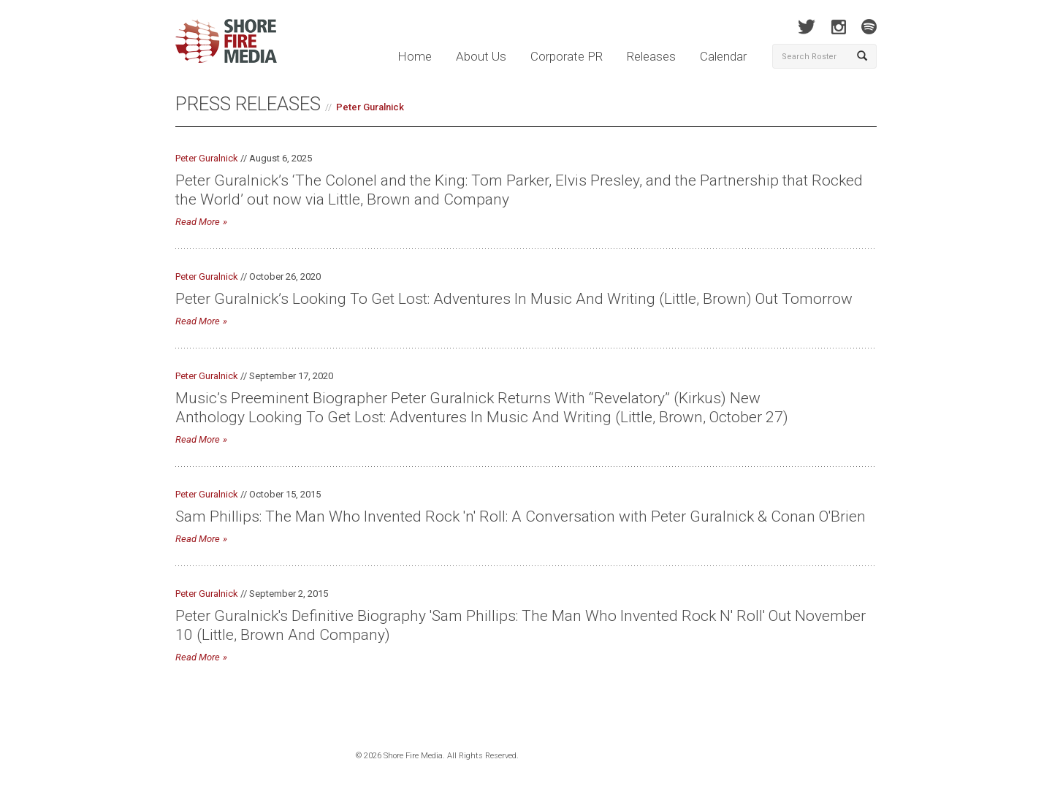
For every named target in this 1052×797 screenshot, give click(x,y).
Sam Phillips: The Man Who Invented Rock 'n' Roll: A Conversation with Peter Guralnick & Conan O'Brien (520, 516)
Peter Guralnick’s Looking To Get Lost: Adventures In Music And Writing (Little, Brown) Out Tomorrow (514, 299)
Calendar (723, 56)
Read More (197, 221)
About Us (481, 56)
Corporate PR (566, 56)
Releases (651, 56)
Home (414, 56)
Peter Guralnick (370, 107)
